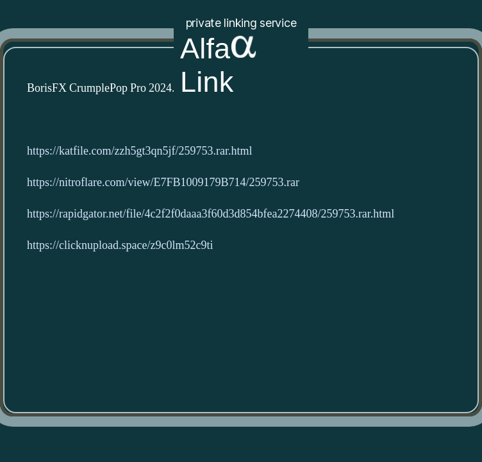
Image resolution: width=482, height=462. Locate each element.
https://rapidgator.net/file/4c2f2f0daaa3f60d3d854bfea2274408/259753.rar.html (210, 214)
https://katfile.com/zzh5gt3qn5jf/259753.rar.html (139, 151)
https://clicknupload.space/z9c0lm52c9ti (120, 245)
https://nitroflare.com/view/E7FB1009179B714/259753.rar (163, 182)
